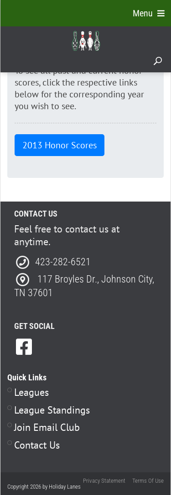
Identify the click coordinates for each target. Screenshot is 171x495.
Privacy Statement (104, 481)
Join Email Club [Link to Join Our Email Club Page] (47, 427)
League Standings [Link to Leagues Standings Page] (52, 410)
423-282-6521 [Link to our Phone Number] (63, 262)
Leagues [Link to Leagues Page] (31, 392)
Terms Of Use (148, 481)
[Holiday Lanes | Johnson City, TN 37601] (86, 40)
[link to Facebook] (24, 347)
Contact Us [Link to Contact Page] (37, 445)
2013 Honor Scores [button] (59, 145)
